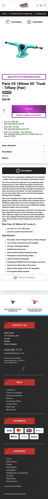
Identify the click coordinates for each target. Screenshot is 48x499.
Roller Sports (11, 467)
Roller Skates (11, 462)
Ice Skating (10, 470)
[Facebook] (24, 370)
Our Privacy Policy (13, 401)
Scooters (10, 476)
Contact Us (10, 390)
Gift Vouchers (11, 481)
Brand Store (11, 479)
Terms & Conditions (14, 393)
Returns (9, 398)
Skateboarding (40, 14)
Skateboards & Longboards (20, 14)
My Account (11, 410)
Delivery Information (14, 396)
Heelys (9, 464)
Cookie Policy (11, 404)
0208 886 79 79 (13, 349)
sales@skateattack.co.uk (14, 353)
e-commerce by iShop (12, 486)
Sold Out (29, 109)
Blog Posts (10, 407)
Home (4, 14)
